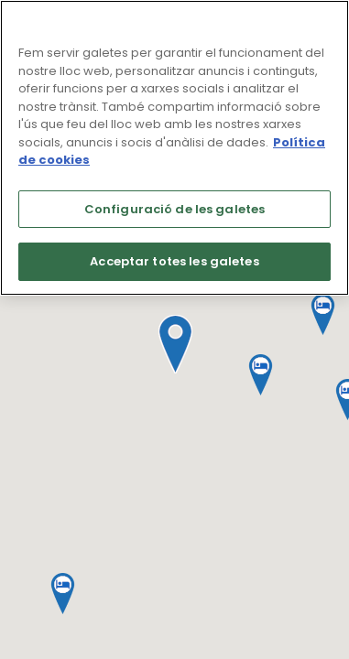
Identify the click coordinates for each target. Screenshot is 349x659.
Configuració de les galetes (175, 209)
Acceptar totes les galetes (174, 261)
